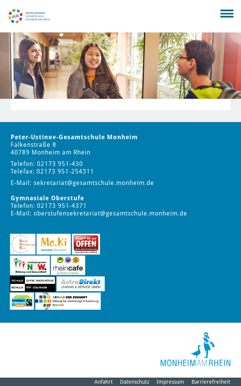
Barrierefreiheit (211, 382)
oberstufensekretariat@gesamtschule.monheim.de (110, 213)
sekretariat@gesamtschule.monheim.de (94, 183)
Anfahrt (103, 382)
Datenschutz (134, 382)
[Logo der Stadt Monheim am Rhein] (195, 349)
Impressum (170, 382)
